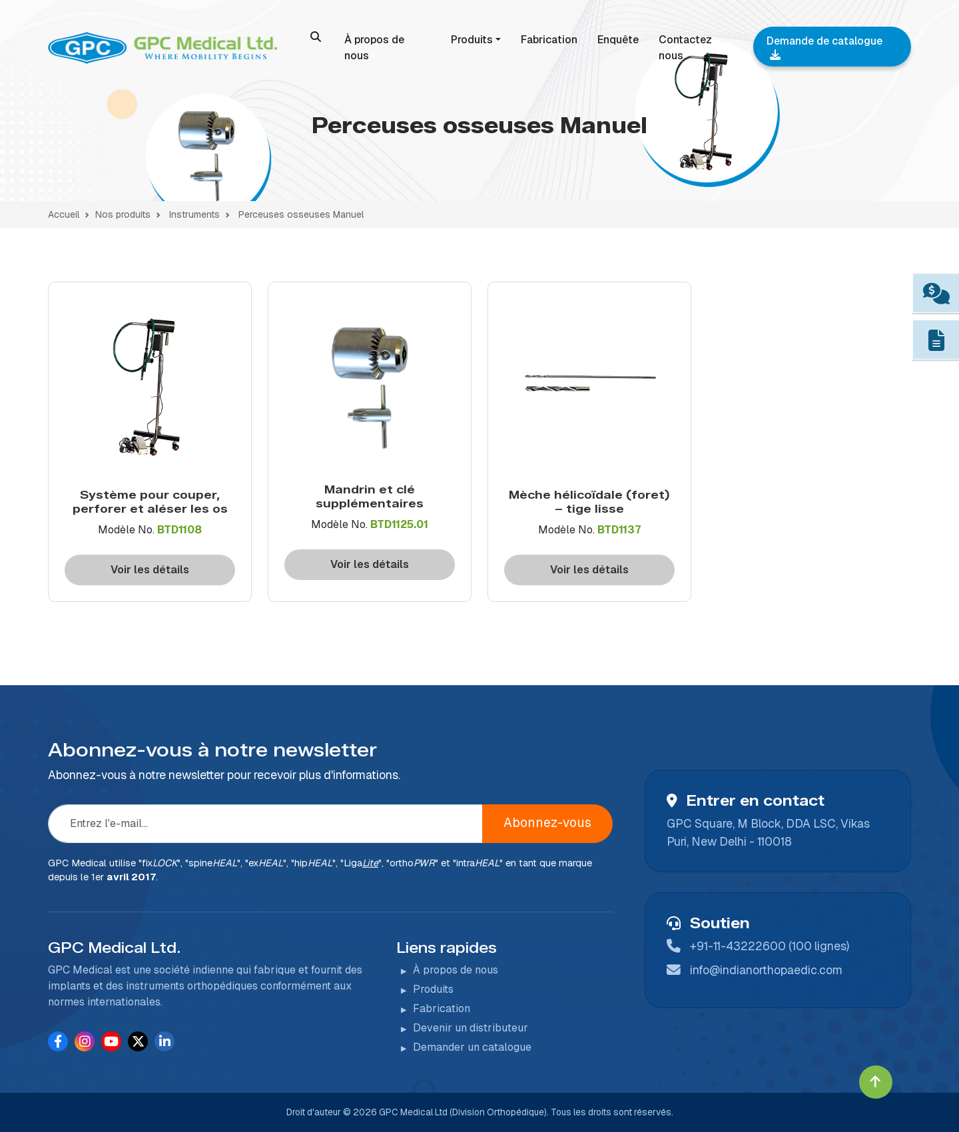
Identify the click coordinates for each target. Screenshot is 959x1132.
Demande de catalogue (824, 47)
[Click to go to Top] (875, 1082)
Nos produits (123, 214)
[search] (316, 37)
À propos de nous (374, 48)
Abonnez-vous (547, 822)
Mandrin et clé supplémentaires (370, 496)
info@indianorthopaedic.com (766, 970)
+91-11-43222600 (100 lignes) (769, 946)
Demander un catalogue (472, 1047)
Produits (472, 40)
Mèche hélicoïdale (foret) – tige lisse (589, 501)
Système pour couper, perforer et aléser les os (150, 501)
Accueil (63, 214)
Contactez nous (685, 48)
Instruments (193, 214)
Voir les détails (150, 570)
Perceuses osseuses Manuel (301, 214)
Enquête (618, 40)
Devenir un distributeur (470, 1028)
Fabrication (549, 40)
